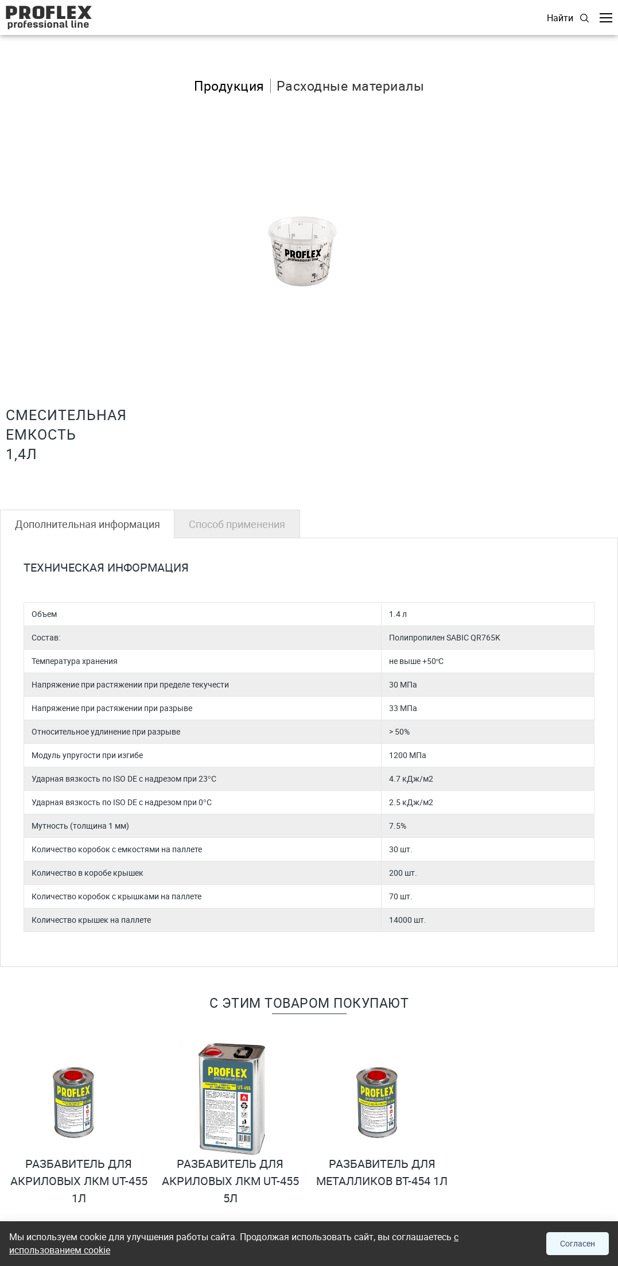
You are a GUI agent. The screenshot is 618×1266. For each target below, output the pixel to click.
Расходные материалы (351, 86)
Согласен (577, 1243)
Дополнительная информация (87, 524)
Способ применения (237, 524)
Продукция (229, 85)
